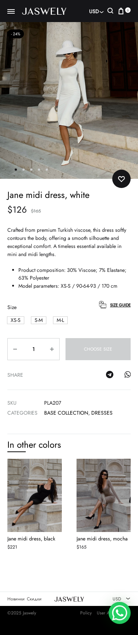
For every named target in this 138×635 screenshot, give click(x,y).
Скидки (34, 599)
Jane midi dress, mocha (102, 539)
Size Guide (120, 305)
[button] (15, 320)
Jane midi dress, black (31, 539)
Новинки (16, 599)
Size (12, 307)
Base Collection (66, 412)
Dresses (102, 412)
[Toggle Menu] (11, 12)
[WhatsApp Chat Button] (120, 613)
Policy (86, 613)
